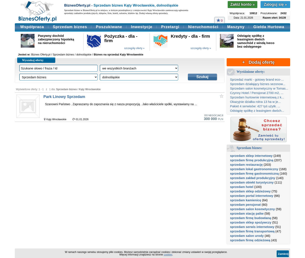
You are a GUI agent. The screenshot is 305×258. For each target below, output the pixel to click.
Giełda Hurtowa (268, 27)
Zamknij (283, 253)
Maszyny (236, 27)
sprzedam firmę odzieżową (250, 240)
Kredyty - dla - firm (190, 36)
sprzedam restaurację (246, 164)
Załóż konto (242, 4)
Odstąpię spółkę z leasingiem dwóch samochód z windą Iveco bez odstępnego (255, 41)
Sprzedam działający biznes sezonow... (257, 84)
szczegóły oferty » (134, 48)
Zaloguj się (275, 4)
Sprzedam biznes (70, 27)
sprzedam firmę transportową (252, 231)
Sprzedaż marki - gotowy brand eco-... (257, 79)
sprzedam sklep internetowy (251, 155)
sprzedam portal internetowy (251, 195)
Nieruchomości (203, 27)
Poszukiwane (109, 27)
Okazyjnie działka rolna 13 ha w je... (255, 101)
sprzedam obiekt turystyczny (252, 182)
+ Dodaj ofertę (258, 62)
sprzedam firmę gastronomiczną (254, 173)
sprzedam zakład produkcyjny (252, 178)
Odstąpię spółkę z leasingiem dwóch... (257, 110)
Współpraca (32, 27)
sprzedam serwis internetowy (252, 227)
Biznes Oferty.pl (40, 54)
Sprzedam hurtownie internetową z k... (257, 97)
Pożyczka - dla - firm (120, 38)
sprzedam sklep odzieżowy (250, 191)
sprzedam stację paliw (246, 213)
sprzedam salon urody (247, 235)
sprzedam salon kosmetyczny (252, 209)
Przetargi (170, 27)
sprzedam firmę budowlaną (250, 218)
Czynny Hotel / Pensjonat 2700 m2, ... (256, 93)
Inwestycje (141, 27)
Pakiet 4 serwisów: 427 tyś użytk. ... (255, 106)
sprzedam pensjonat (245, 204)
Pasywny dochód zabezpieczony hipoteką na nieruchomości (56, 39)
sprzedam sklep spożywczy (250, 222)
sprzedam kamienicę (245, 200)
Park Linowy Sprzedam (64, 97)
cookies (168, 254)
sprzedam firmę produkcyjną (251, 160)
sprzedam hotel (241, 187)
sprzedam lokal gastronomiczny (254, 169)
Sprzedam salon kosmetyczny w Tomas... (259, 88)
